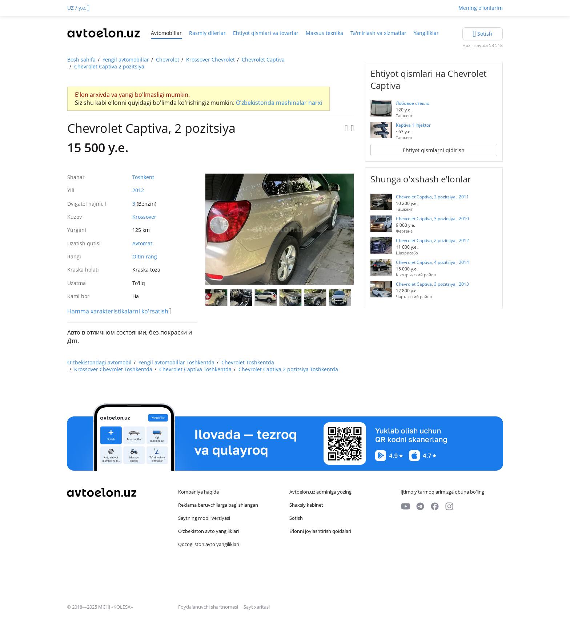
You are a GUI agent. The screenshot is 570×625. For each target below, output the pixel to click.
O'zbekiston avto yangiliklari (208, 531)
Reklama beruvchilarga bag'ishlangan (218, 505)
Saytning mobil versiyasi (204, 518)
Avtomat (142, 243)
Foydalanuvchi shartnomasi (208, 607)
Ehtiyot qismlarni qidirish (434, 150)
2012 (138, 190)
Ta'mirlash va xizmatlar (378, 32)
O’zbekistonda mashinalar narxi (279, 103)
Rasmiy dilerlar (207, 32)
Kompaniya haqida (198, 491)
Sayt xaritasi (257, 607)
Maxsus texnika (324, 32)
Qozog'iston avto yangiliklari (208, 544)
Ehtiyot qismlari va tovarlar (265, 32)
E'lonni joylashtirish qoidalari (320, 531)
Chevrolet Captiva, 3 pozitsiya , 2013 (432, 284)
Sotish (296, 518)
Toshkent (143, 177)
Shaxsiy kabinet (306, 505)
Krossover (144, 216)
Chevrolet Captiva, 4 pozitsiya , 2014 (432, 262)
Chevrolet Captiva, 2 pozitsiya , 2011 (432, 197)
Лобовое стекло (412, 103)
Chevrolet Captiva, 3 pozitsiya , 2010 (432, 218)
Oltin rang (144, 256)
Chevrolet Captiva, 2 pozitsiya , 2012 (432, 240)
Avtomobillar (166, 32)
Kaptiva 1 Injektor (413, 125)
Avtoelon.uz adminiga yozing (320, 491)
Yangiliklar (426, 32)
